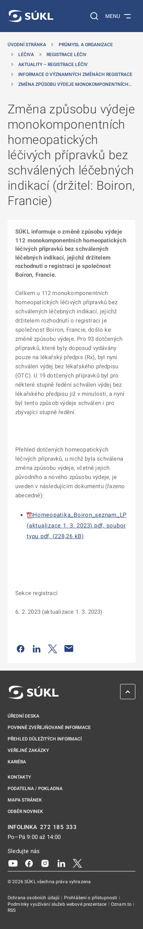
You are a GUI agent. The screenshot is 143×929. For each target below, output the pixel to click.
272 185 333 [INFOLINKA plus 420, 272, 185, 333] (58, 827)
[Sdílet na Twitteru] (52, 648)
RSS (12, 910)
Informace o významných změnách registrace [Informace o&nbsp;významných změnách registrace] (75, 74)
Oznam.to (122, 904)
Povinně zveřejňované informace (49, 727)
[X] (77, 863)
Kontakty (19, 777)
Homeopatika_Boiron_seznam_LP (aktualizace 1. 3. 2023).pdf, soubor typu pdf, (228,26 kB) (77, 525)
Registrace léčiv (67, 54)
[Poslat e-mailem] (69, 648)
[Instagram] (45, 863)
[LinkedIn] (61, 863)
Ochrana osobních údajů (34, 897)
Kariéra (17, 761)
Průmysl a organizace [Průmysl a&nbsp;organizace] (86, 44)
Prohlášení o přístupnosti (91, 897)
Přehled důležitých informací (45, 739)
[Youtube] (13, 863)
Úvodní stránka (27, 44)
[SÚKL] (30, 16)
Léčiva (26, 54)
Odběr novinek (25, 811)
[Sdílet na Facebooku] (20, 648)
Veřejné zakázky (28, 750)
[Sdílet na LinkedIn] (36, 648)
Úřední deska (23, 716)
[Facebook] (29, 863)
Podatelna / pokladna (35, 788)
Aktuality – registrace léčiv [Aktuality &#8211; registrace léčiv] (53, 64)
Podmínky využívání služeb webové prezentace (58, 904)
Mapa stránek (25, 800)
